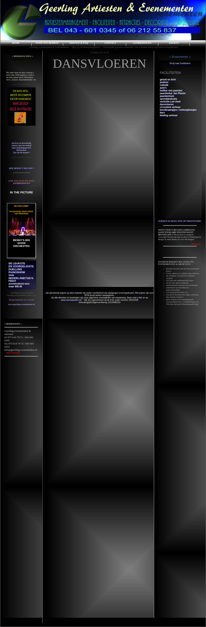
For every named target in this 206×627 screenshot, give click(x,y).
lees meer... (197, 244)
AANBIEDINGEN (142, 43)
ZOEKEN (174, 43)
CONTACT (110, 43)
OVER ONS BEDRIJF (47, 43)
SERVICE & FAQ (79, 43)
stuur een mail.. (12, 353)
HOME (16, 43)
